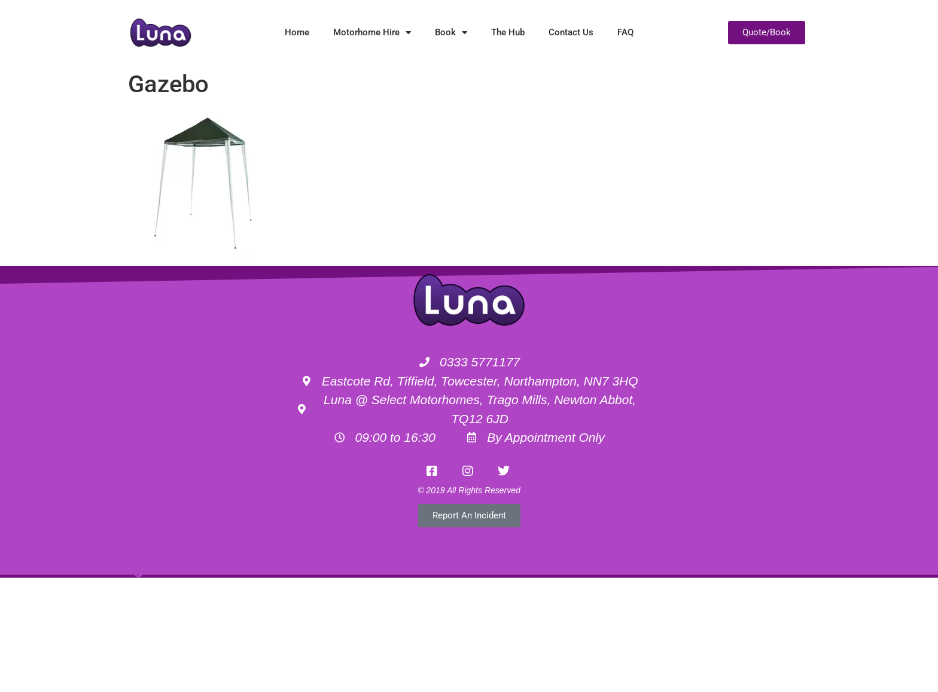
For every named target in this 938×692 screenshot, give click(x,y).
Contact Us (571, 32)
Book (451, 32)
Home (297, 32)
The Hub (508, 32)
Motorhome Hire (372, 32)
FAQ (625, 32)
